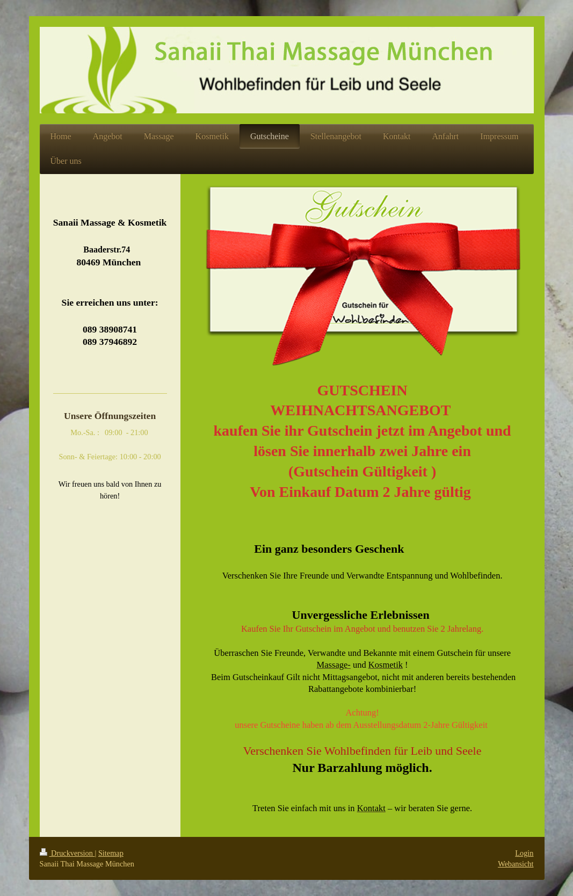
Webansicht (515, 863)
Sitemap (111, 853)
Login (524, 853)
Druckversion (67, 853)
